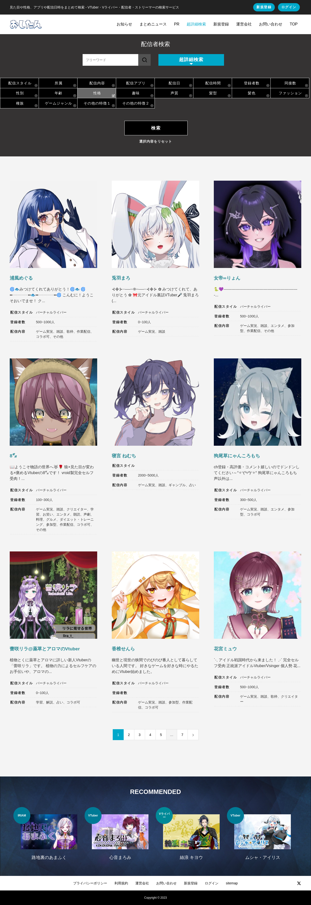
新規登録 (263, 7)
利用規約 (121, 883)
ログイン (288, 7)
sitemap (232, 883)
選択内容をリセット (155, 141)
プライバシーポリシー (90, 883)
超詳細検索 (196, 24)
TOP (294, 24)
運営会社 (244, 24)
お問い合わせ (270, 24)
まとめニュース (153, 24)
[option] (49, 836)
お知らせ (124, 24)
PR (176, 24)
